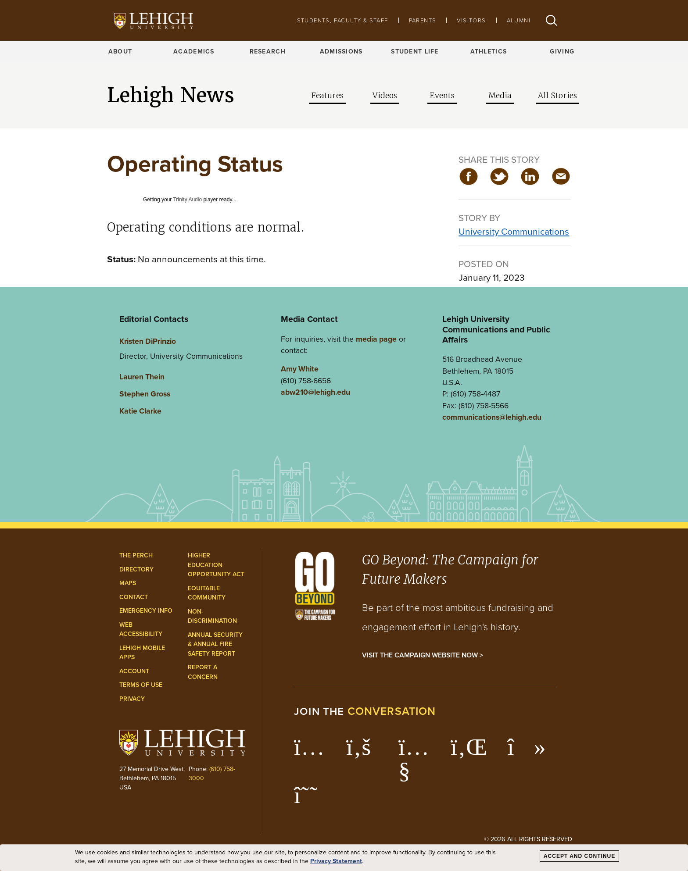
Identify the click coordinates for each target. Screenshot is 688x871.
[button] (551, 20)
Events (442, 95)
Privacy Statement (336, 861)
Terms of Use (140, 684)
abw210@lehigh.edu (315, 392)
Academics (194, 51)
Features (327, 95)
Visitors (471, 20)
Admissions (341, 51)
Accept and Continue (579, 856)
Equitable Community (207, 593)
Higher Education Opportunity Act (216, 565)
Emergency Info (145, 610)
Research (268, 51)
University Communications (514, 231)
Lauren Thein (142, 376)
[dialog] (344, 858)
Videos (385, 95)
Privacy (132, 698)
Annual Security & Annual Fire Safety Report (215, 644)
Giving (562, 51)
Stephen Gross (144, 394)
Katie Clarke (140, 411)
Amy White (300, 369)
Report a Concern (203, 672)
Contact (133, 597)
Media (500, 95)
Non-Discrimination (212, 616)
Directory (136, 569)
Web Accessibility (140, 629)
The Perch (136, 555)
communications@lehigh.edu (491, 417)
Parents (423, 20)
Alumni (518, 20)
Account (134, 671)
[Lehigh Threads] (310, 799)
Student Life (414, 51)
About (120, 51)
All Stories (557, 95)
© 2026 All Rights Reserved (528, 839)
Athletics (488, 51)
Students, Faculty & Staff (342, 20)
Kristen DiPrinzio (147, 341)
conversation (392, 711)
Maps (127, 583)
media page (376, 339)
